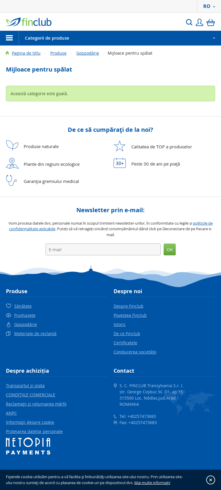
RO (209, 6)
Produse (58, 53)
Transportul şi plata (25, 385)
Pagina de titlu (26, 53)
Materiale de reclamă (35, 333)
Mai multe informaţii (152, 482)
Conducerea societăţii (135, 352)
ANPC (11, 413)
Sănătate (23, 306)
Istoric (120, 324)
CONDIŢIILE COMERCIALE (30, 394)
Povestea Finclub (130, 315)
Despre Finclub (128, 306)
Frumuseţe (25, 315)
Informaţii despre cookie (30, 422)
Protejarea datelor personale (34, 431)
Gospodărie (87, 53)
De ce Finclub (127, 333)
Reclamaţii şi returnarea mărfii (36, 404)
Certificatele (125, 342)
